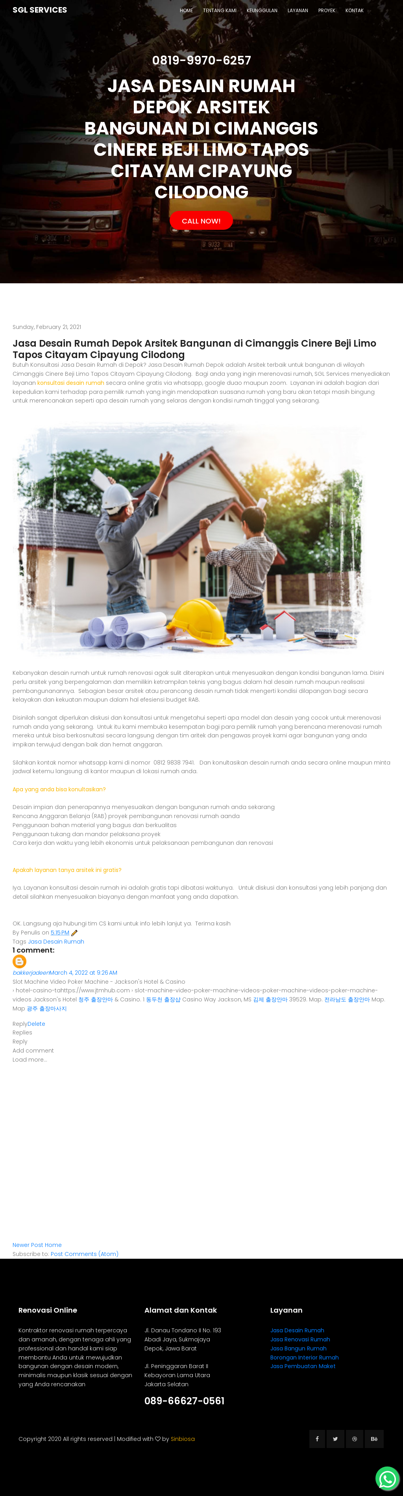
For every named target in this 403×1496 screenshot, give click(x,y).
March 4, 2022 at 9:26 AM (83, 973)
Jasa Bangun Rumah (298, 1348)
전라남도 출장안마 (347, 999)
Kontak (355, 10)
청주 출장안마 (95, 999)
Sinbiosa (183, 1439)
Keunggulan (262, 10)
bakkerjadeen (31, 973)
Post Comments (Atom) (84, 1254)
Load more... (30, 1060)
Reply (20, 1024)
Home (186, 10)
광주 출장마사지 (47, 1008)
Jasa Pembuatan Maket (303, 1366)
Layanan (298, 10)
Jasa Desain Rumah (56, 942)
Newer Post (28, 1245)
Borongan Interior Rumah (304, 1357)
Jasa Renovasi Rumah (300, 1339)
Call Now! (201, 221)
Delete (36, 1024)
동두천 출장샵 (163, 999)
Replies (22, 1032)
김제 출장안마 (270, 999)
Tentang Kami (220, 10)
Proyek (326, 10)
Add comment (33, 1051)
